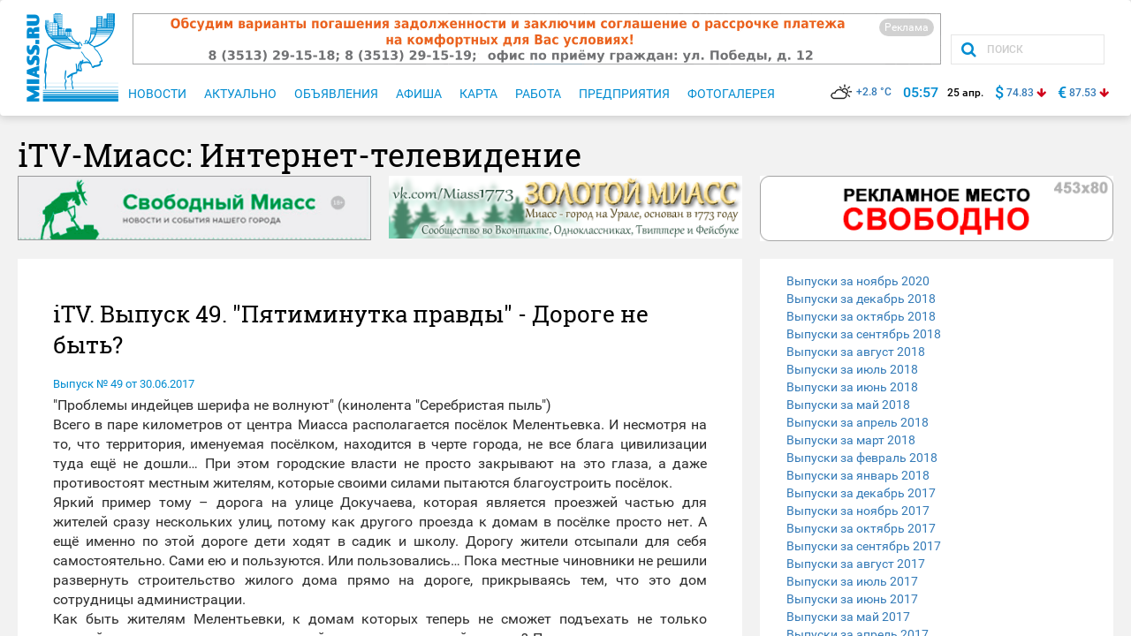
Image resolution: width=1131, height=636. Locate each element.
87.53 (1083, 93)
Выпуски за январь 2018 (858, 475)
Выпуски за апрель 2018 (857, 422)
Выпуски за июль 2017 (852, 581)
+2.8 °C (861, 92)
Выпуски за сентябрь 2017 (863, 546)
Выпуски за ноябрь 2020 (858, 281)
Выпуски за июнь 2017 (852, 599)
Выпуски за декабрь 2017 (861, 493)
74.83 (1020, 93)
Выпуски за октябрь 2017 (861, 528)
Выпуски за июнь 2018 (852, 387)
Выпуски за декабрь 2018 (861, 299)
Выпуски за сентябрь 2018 (863, 334)
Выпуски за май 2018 (848, 405)
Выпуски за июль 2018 (852, 369)
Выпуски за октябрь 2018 (861, 316)
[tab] (936, 281)
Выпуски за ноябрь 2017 (858, 511)
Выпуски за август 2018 (855, 351)
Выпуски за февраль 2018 (861, 457)
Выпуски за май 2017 (848, 617)
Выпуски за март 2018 (850, 440)
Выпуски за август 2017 (855, 563)
